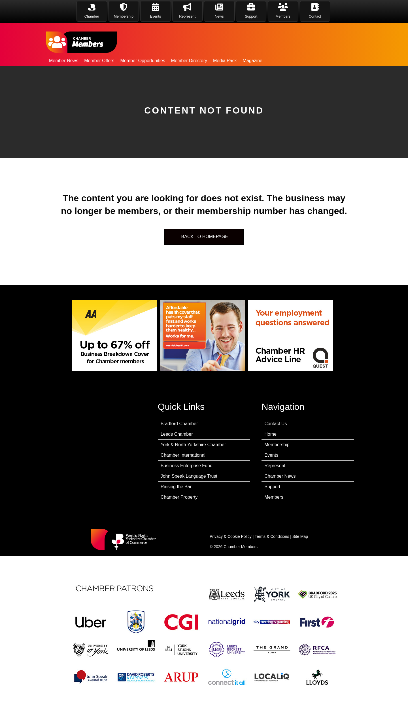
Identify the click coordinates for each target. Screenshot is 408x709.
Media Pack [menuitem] (225, 60)
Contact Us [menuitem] (275, 423)
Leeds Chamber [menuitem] (177, 434)
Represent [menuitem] (274, 465)
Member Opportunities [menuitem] (142, 60)
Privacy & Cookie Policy (231, 536)
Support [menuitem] (272, 486)
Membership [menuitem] (276, 444)
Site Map (300, 536)
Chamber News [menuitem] (280, 476)
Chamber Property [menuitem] (179, 497)
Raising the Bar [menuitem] (176, 486)
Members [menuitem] (273, 497)
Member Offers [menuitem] (99, 60)
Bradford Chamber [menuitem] (179, 423)
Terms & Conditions (272, 536)
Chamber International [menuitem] (183, 455)
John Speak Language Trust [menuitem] (189, 476)
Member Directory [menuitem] (189, 60)
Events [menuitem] (271, 455)
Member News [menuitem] (63, 60)
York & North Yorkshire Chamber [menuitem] (193, 444)
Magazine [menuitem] (252, 60)
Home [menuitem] (270, 434)
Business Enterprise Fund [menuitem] (186, 465)
